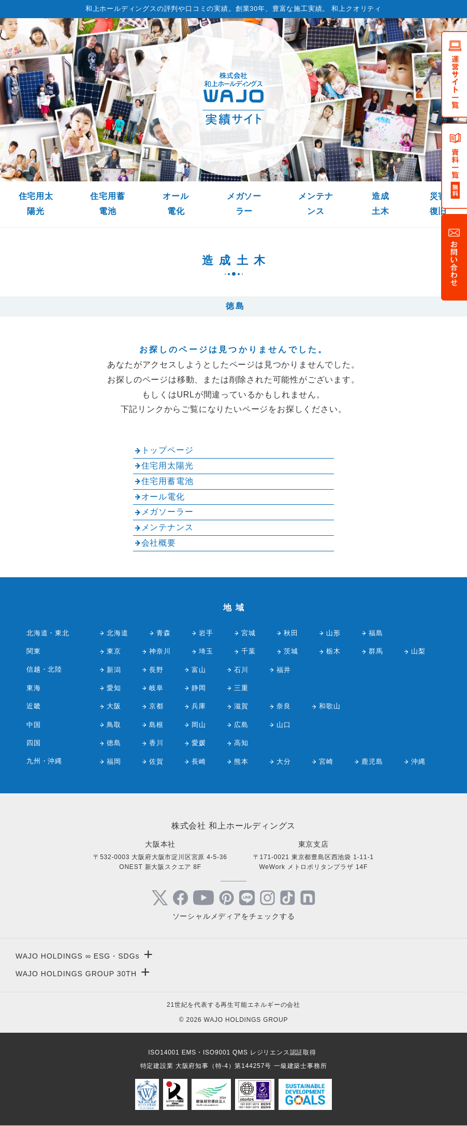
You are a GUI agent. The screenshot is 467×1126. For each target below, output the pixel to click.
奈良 (283, 706)
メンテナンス (315, 204)
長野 (156, 670)
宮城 (248, 633)
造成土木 (380, 204)
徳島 (114, 743)
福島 (376, 633)
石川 (241, 670)
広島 (241, 725)
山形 (333, 633)
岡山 (199, 725)
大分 (283, 761)
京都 (156, 706)
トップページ (167, 450)
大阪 (114, 706)
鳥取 (114, 725)
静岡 (199, 688)
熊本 (241, 761)
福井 (283, 670)
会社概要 (158, 542)
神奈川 (159, 651)
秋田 (291, 633)
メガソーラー (244, 204)
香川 (156, 743)
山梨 (418, 651)
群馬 (376, 651)
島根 (156, 725)
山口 (283, 725)
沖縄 (418, 761)
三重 (241, 688)
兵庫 (199, 706)
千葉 (248, 651)
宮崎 (326, 761)
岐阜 (156, 688)
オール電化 (175, 204)
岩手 (206, 633)
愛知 (114, 688)
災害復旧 (438, 204)
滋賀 (241, 706)
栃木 (333, 651)
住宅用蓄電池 (107, 204)
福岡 (114, 761)
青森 (163, 633)
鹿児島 (372, 761)
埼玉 (206, 651)
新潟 (114, 670)
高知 (241, 743)
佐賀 (156, 761)
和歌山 (329, 706)
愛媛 (199, 743)
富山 (199, 670)
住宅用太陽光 (36, 204)
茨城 (291, 651)
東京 (114, 651)
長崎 (199, 761)
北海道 (117, 633)
